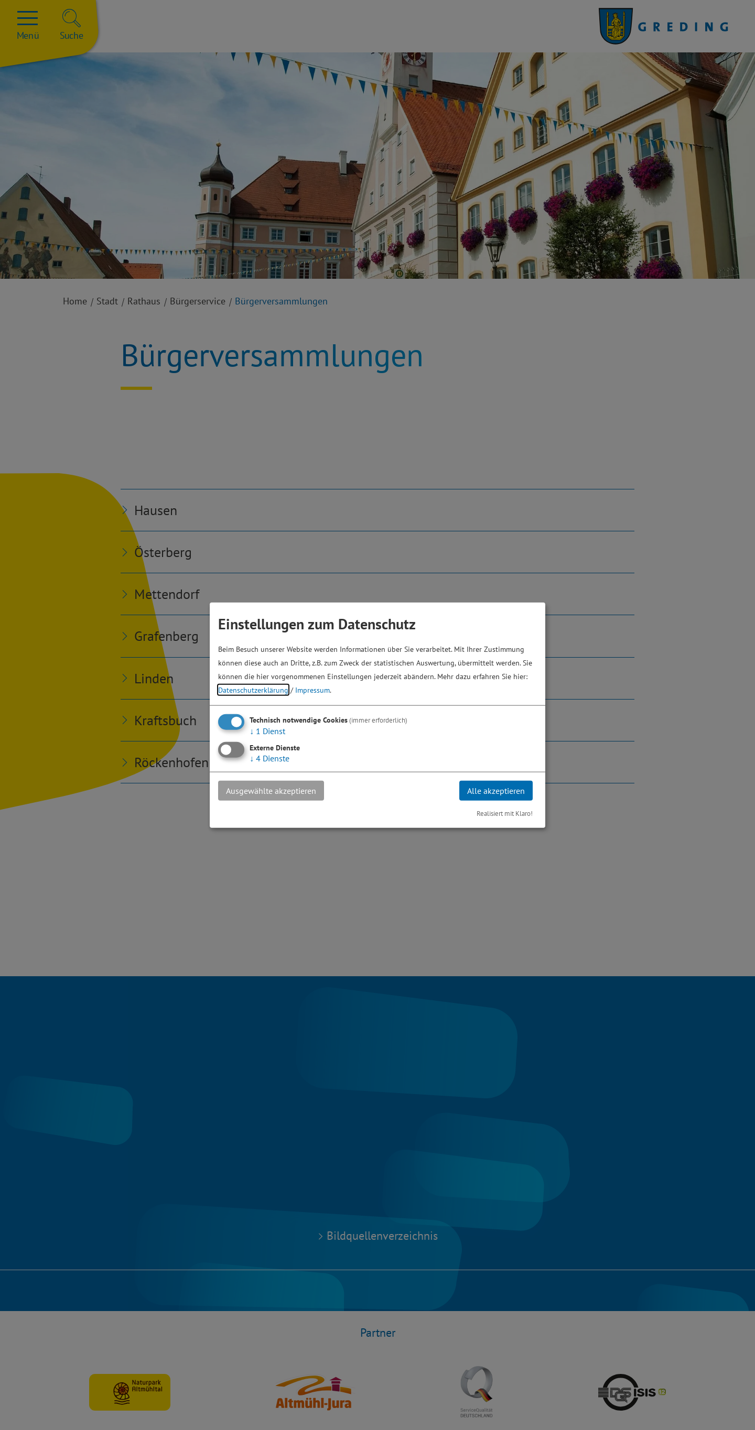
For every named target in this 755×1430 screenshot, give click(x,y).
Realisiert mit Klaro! (505, 813)
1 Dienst (267, 730)
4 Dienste (269, 757)
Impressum (312, 689)
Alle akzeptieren (496, 790)
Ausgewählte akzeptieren (271, 790)
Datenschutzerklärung (253, 689)
